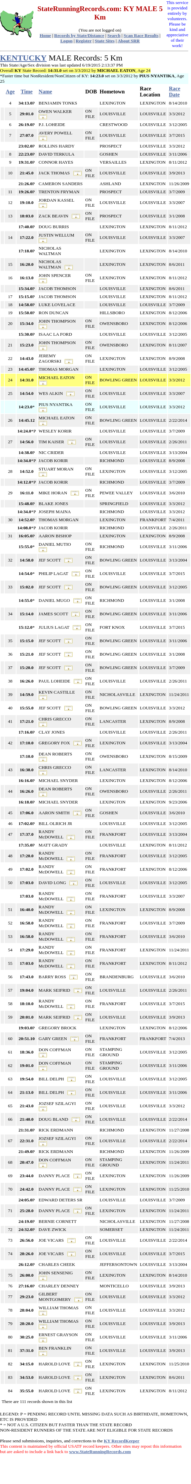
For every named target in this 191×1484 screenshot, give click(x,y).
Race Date (174, 91)
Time (27, 91)
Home (45, 35)
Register (83, 40)
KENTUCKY (23, 57)
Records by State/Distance (79, 35)
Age (10, 91)
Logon (66, 40)
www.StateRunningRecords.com (100, 1451)
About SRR (129, 40)
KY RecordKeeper (122, 1440)
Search (113, 35)
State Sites (105, 40)
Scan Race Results (141, 35)
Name (45, 91)
